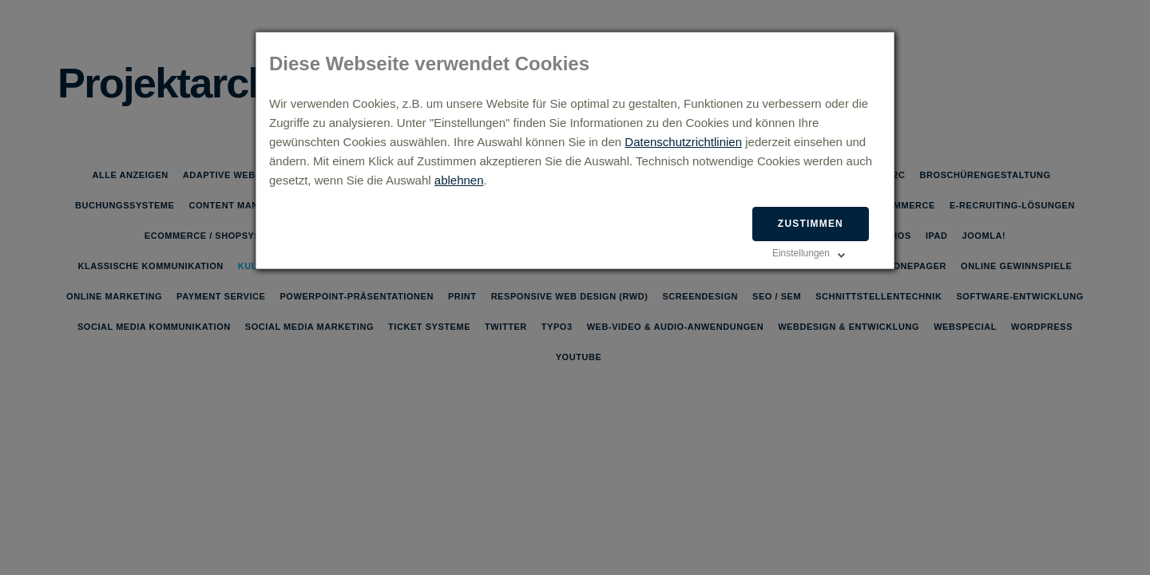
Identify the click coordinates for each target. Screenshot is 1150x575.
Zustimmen (810, 223)
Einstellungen (801, 253)
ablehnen (459, 180)
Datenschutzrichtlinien (683, 142)
